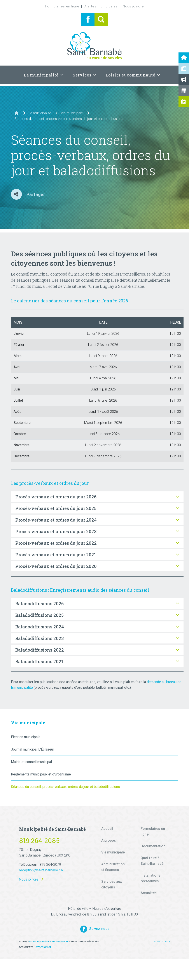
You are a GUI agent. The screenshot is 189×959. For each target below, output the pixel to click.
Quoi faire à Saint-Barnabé (152, 861)
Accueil (107, 829)
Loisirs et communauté (133, 75)
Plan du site (162, 941)
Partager (35, 194)
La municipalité (44, 75)
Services (85, 75)
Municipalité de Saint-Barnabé (48, 941)
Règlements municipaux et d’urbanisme (41, 774)
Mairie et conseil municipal (31, 762)
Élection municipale (25, 737)
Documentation (153, 846)
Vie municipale (72, 113)
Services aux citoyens (111, 884)
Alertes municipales (101, 6)
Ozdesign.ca (43, 947)
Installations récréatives (150, 878)
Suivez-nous (94, 929)
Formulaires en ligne (62, 6)
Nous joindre (133, 6)
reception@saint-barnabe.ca (41, 870)
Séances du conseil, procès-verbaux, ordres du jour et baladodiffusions (65, 787)
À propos (108, 840)
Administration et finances (113, 867)
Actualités (149, 893)
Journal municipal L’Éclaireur (32, 749)
